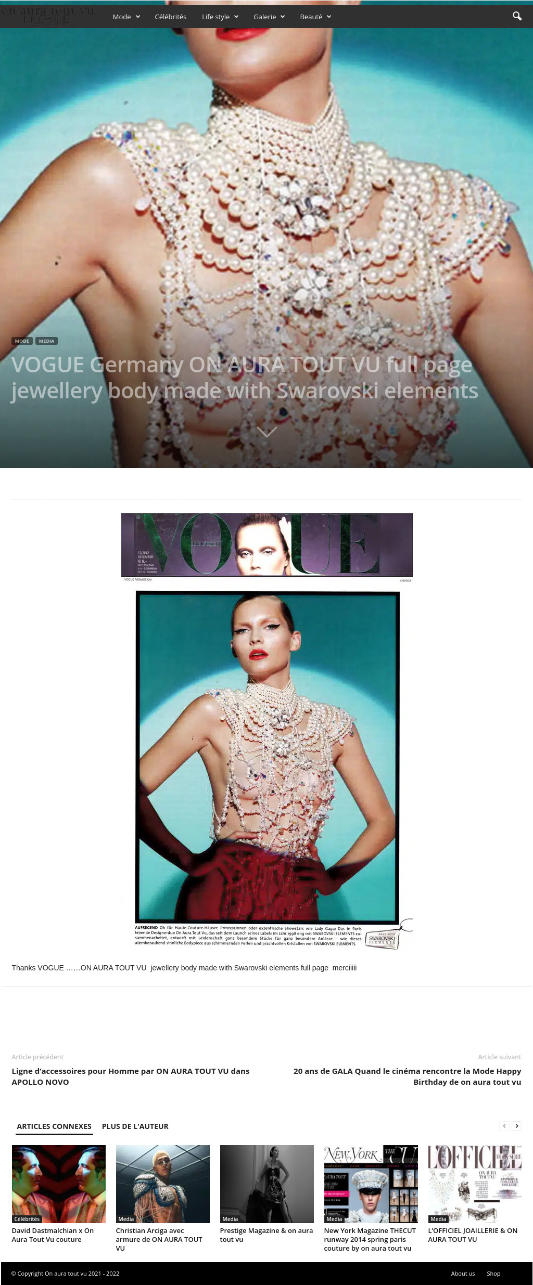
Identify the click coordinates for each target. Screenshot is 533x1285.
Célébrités (171, 16)
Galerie (269, 16)
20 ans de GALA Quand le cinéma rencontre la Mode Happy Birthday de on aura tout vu (407, 1076)
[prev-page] (504, 1126)
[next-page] (517, 1126)
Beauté (316, 16)
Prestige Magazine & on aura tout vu (266, 1235)
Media (46, 341)
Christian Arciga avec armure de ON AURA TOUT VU (159, 1239)
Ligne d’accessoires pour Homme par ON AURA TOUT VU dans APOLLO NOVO (131, 1076)
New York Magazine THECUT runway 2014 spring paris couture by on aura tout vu (370, 1239)
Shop (493, 1273)
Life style (220, 16)
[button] (516, 16)
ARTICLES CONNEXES (54, 1126)
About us (463, 1273)
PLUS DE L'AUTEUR (135, 1126)
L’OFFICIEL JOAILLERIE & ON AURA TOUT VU (473, 1235)
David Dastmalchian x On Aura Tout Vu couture (53, 1235)
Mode (127, 16)
